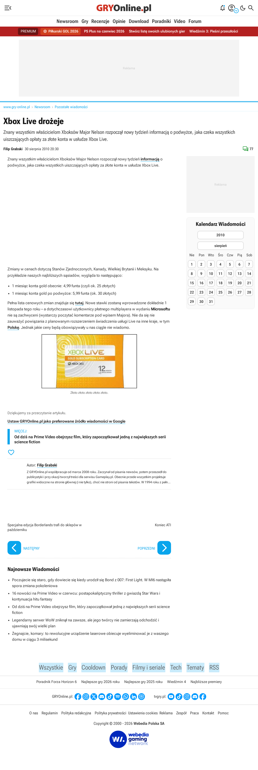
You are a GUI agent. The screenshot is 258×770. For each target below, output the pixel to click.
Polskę (13, 327)
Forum (195, 21)
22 (192, 292)
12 (230, 274)
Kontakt (208, 714)
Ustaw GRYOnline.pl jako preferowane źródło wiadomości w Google (66, 421)
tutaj (79, 303)
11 (220, 274)
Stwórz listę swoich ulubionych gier (157, 31)
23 (201, 292)
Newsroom (67, 21)
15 (192, 283)
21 (249, 283)
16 (201, 283)
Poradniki (161, 21)
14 (249, 274)
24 (211, 292)
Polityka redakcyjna (76, 714)
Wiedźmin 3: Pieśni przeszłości (213, 31)
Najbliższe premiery (206, 683)
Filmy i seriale (150, 667)
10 (211, 274)
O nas (33, 714)
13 (240, 274)
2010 (220, 235)
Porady (118, 667)
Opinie (119, 21)
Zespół (181, 714)
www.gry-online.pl (16, 107)
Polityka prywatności (110, 714)
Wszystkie (46, 667)
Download (139, 21)
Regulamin (50, 714)
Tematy (200, 667)
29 (192, 301)
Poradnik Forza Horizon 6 (56, 683)
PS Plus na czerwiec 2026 (104, 31)
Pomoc (223, 714)
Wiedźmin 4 (176, 683)
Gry (85, 21)
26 (230, 292)
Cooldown (91, 667)
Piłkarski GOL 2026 (60, 31)
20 (240, 283)
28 (249, 292)
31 (211, 301)
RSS (219, 667)
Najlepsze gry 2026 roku (100, 683)
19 (230, 283)
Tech (179, 667)
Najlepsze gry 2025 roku (143, 683)
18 (220, 283)
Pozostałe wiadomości (71, 107)
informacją (150, 159)
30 (201, 301)
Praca (194, 714)
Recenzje (100, 21)
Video (179, 21)
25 (220, 292)
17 (211, 283)
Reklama (166, 714)
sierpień (220, 246)
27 (240, 292)
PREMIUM (28, 31)
